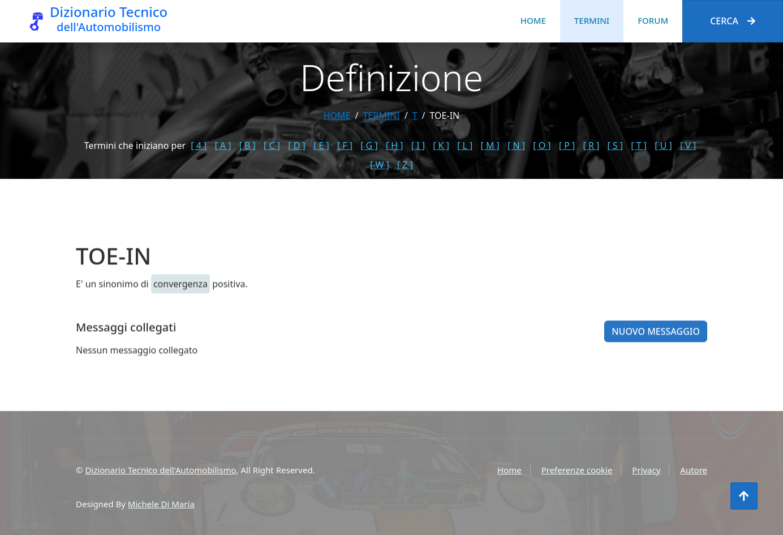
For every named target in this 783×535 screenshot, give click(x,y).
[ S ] (615, 145)
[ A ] (222, 145)
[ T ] (639, 145)
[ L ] (464, 145)
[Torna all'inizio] (744, 496)
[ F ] (344, 145)
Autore (693, 470)
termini (381, 115)
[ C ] (272, 145)
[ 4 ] (198, 145)
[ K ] (441, 145)
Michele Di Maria (161, 504)
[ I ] (418, 145)
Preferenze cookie (577, 470)
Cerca (732, 21)
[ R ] (591, 145)
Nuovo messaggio (656, 340)
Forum (653, 20)
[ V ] (688, 145)
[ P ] (567, 145)
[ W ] (379, 165)
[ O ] (541, 145)
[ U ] (663, 145)
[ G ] (369, 145)
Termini (591, 20)
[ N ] (516, 145)
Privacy (646, 470)
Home (533, 20)
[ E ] (321, 145)
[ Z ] (405, 165)
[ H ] (394, 145)
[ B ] (247, 145)
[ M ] (490, 145)
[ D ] (297, 145)
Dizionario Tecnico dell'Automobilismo (160, 470)
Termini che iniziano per (135, 145)
